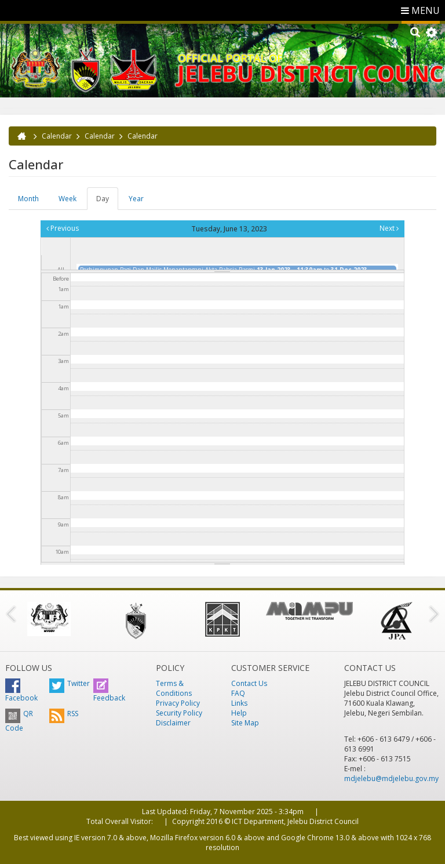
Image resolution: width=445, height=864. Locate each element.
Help (239, 713)
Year (136, 199)
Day (107, 202)
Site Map (245, 723)
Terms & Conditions (174, 688)
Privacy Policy (178, 703)
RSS (63, 713)
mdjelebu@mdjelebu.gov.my (391, 778)
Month (28, 199)
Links (239, 703)
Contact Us (249, 683)
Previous (62, 228)
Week (67, 199)
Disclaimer (173, 723)
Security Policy (179, 713)
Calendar (57, 136)
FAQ (238, 693)
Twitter (69, 683)
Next (389, 228)
